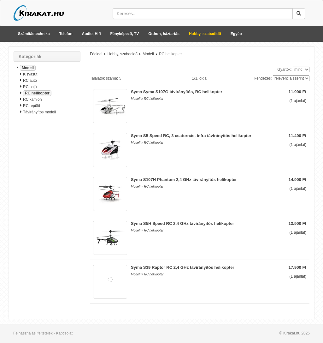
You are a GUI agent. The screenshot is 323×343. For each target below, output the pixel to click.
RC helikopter (37, 93)
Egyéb (236, 34)
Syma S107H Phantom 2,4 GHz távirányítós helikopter (184, 179)
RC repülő (31, 106)
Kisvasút (30, 74)
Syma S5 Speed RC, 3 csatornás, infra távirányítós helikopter (191, 135)
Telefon (66, 34)
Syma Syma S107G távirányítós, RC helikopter (176, 91)
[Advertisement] (47, 219)
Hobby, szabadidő (205, 34)
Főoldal (96, 54)
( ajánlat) (298, 101)
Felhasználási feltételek (33, 333)
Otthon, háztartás (163, 34)
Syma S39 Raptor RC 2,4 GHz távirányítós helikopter (182, 267)
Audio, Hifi (91, 34)
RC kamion (32, 99)
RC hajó (30, 87)
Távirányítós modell (39, 112)
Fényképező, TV (124, 34)
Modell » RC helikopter (147, 98)
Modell (28, 68)
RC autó (30, 80)
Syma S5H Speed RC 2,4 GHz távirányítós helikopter (182, 223)
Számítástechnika (34, 34)
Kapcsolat (64, 333)
